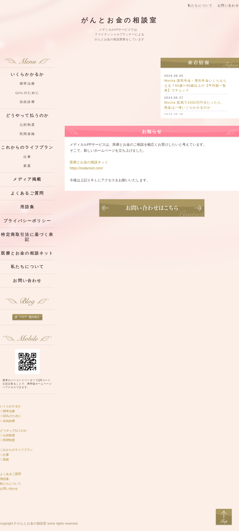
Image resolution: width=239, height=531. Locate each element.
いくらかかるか (27, 74)
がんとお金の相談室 (119, 20)
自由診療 (27, 102)
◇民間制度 (7, 440)
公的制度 (27, 125)
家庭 (27, 166)
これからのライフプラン (27, 147)
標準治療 (27, 83)
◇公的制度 (7, 435)
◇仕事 (4, 455)
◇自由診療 (7, 421)
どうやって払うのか (27, 115)
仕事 (27, 157)
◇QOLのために (10, 416)
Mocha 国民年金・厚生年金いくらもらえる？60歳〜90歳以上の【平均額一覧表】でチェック (195, 85)
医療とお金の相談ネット (89, 162)
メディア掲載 (27, 179)
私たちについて (200, 5)
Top (224, 517)
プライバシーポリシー (27, 221)
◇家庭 (4, 459)
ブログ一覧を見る (27, 317)
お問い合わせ (228, 5)
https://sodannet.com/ (86, 168)
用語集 (27, 207)
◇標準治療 (8, 411)
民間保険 (27, 134)
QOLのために (27, 93)
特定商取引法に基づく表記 (27, 236)
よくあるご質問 (27, 193)
